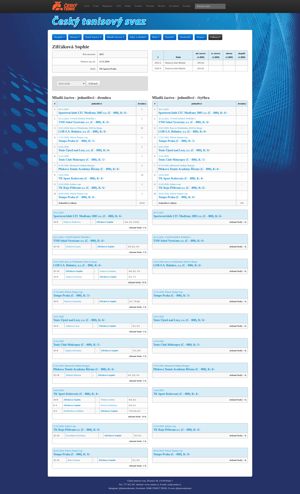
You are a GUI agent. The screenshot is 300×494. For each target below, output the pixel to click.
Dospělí (59, 37)
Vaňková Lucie (72, 326)
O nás (95, 6)
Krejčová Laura (73, 246)
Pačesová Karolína (72, 301)
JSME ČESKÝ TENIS (156, 488)
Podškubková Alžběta (74, 411)
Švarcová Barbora (109, 405)
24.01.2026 (96, 148)
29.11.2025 (96, 111)
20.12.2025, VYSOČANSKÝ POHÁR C (96, 120)
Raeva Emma (74, 460)
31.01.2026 (96, 158)
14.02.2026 (96, 177)
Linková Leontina (108, 271)
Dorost (75, 37)
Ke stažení (174, 6)
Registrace (107, 6)
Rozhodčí (185, 37)
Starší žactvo (93, 37)
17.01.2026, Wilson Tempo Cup (96, 139)
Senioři (170, 37)
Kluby (128, 6)
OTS (118, 6)
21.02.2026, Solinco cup (96, 186)
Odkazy (215, 37)
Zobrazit (93, 83)
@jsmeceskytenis (127, 488)
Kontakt (186, 6)
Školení (161, 6)
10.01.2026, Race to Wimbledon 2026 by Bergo (96, 130)
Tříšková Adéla (108, 399)
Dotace (201, 37)
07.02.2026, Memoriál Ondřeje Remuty (96, 167)
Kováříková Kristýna (75, 435)
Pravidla (150, 6)
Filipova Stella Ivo (72, 222)
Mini (156, 37)
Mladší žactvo (116, 37)
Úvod (86, 6)
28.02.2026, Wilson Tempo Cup (96, 195)
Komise (138, 6)
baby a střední (138, 37)
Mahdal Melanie (73, 375)
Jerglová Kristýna (74, 276)
